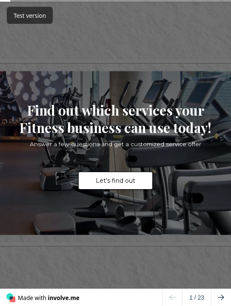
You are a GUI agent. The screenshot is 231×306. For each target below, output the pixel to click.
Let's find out (115, 180)
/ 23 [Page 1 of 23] (196, 297)
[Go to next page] (221, 297)
